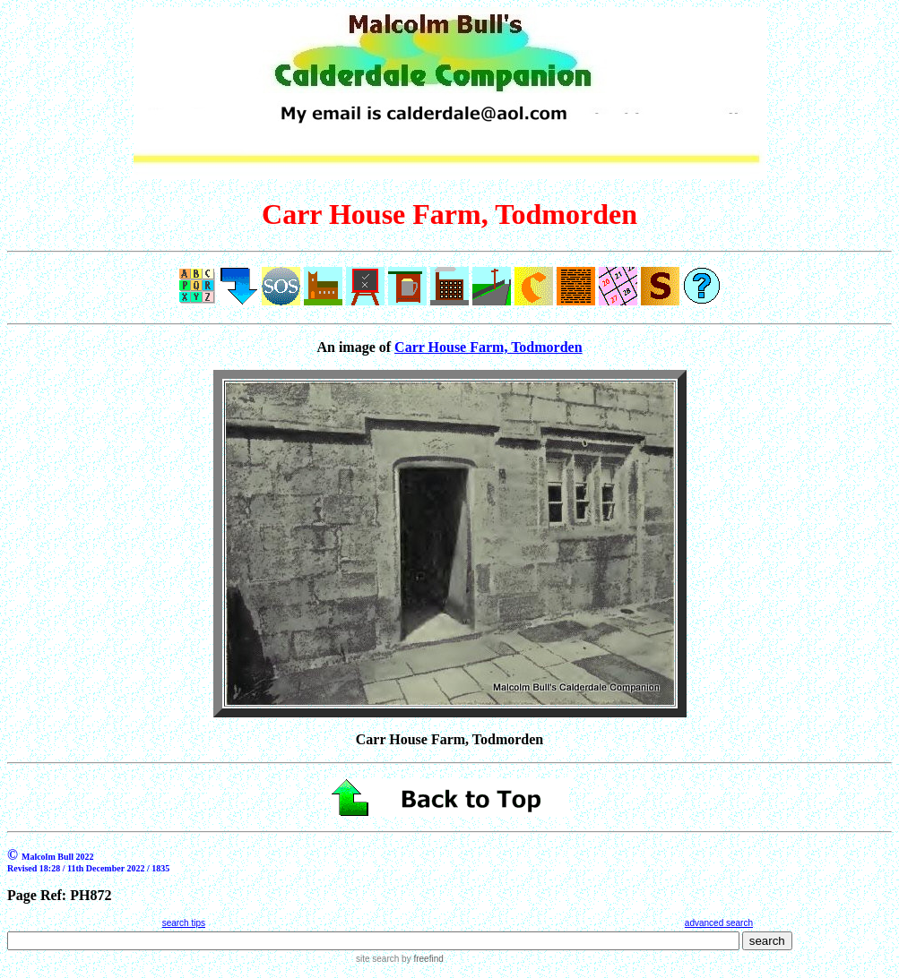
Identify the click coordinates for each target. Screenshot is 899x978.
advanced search (719, 923)
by (421, 959)
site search (377, 959)
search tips (183, 923)
